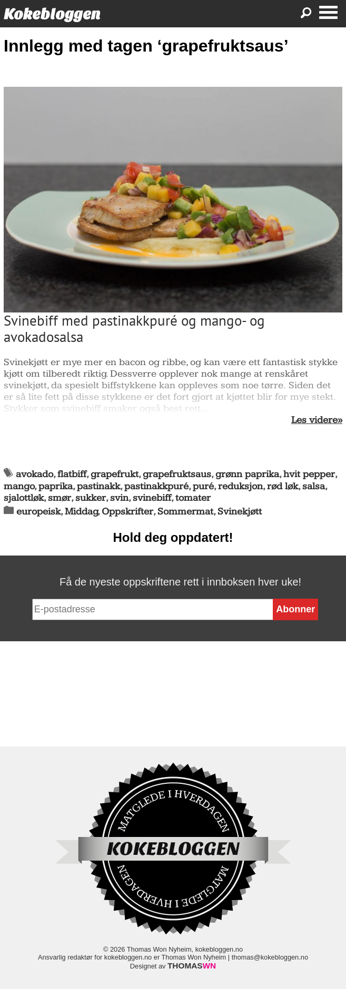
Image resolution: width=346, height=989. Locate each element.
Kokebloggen (52, 14)
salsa (313, 486)
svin (119, 498)
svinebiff (152, 498)
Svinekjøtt (240, 512)
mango (19, 486)
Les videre (314, 420)
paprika (55, 486)
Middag (81, 512)
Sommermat (185, 512)
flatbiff (71, 474)
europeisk (38, 512)
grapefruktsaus (177, 474)
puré (203, 486)
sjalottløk (24, 498)
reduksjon (240, 486)
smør (59, 498)
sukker (90, 498)
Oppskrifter (127, 512)
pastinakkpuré (156, 486)
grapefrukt (115, 474)
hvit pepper (309, 474)
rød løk (282, 486)
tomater (193, 498)
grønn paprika (247, 474)
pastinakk (98, 486)
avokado (34, 474)
